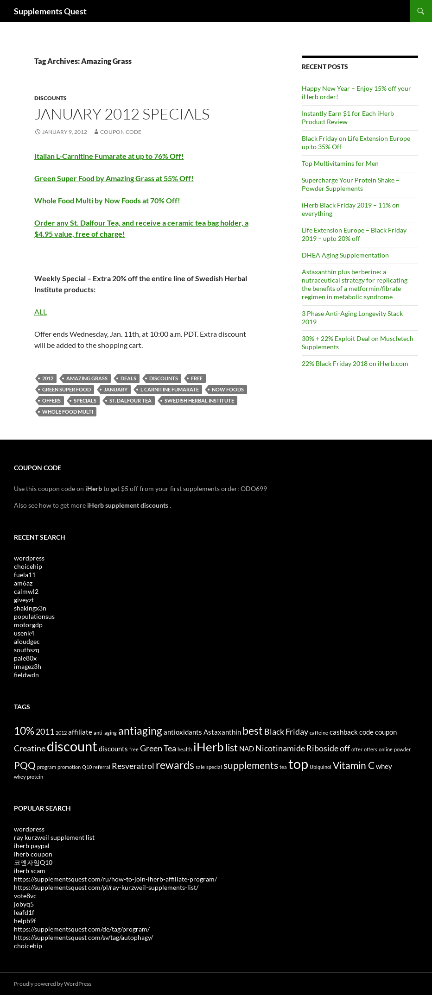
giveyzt (24, 600)
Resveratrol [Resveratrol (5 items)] (133, 766)
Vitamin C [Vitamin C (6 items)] (354, 765)
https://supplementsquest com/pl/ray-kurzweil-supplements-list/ (106, 887)
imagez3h (27, 666)
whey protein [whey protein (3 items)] (28, 777)
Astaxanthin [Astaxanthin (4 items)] (222, 732)
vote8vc (25, 896)
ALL (40, 311)
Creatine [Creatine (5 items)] (29, 748)
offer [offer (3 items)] (356, 749)
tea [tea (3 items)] (283, 767)
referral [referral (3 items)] (101, 767)
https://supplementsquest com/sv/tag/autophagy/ (83, 937)
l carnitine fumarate (169, 389)
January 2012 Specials (122, 113)
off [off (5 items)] (345, 748)
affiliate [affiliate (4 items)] (80, 732)
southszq (26, 650)
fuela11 (25, 575)
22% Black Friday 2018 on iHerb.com (355, 363)
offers (51, 400)
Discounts (50, 97)
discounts (163, 378)
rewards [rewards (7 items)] (175, 764)
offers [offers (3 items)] (370, 749)
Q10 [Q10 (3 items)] (87, 767)
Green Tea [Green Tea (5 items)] (158, 748)
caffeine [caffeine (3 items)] (319, 733)
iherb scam (29, 871)
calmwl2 (26, 591)
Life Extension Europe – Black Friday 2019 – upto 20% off (354, 234)
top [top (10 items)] (298, 764)
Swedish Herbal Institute (199, 400)
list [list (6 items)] (231, 748)
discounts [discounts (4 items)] (113, 748)
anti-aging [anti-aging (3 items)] (105, 733)
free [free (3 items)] (134, 749)
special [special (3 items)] (214, 767)
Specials (85, 400)
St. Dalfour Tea (130, 400)
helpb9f (25, 921)
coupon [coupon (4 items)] (386, 732)
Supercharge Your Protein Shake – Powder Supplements (351, 184)
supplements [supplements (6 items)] (250, 765)
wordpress (29, 558)
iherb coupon (33, 854)
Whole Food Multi (67, 412)
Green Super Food (66, 389)
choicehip (28, 566)
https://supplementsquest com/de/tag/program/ (82, 929)
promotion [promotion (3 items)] (69, 767)
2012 (47, 378)
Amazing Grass (87, 378)
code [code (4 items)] (366, 732)
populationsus (34, 616)
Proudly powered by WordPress (52, 983)
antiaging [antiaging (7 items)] (140, 730)
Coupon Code (120, 131)
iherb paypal (32, 846)
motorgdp (28, 625)
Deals (128, 378)
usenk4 (24, 633)
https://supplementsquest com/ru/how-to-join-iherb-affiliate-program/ (115, 879)
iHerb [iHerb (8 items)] (208, 747)
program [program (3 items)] (46, 767)
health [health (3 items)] (185, 749)
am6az (23, 583)
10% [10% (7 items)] (24, 730)
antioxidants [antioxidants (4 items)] (183, 732)
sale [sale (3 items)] (200, 767)
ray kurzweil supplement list (54, 837)
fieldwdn (26, 675)
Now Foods (228, 389)
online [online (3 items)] (386, 749)
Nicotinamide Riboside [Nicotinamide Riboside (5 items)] (296, 748)
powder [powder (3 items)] (402, 749)
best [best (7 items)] (252, 730)
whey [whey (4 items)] (384, 766)
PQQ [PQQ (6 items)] (25, 765)
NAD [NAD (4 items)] (246, 748)
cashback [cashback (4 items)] (344, 732)
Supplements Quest (50, 11)
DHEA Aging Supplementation (345, 255)
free (197, 378)
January (115, 389)
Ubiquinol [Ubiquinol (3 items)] (320, 767)
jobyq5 (24, 904)
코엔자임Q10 (33, 862)
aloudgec (27, 641)
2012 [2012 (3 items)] (61, 733)
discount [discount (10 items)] (72, 746)
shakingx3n (30, 608)
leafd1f (24, 912)
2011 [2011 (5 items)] (45, 731)
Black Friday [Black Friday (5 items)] (286, 731)
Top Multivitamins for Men (340, 163)
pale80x (25, 658)
